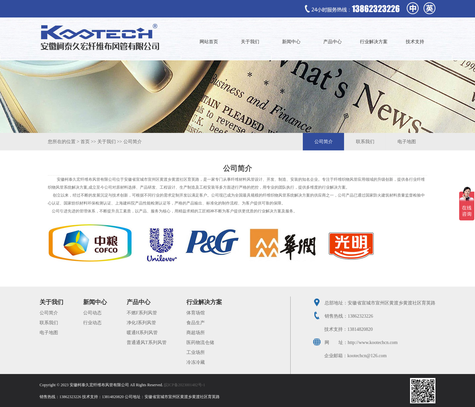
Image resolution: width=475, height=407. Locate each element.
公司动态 (92, 312)
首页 (85, 141)
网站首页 (209, 41)
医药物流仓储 (200, 342)
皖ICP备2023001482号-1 (184, 385)
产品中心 (332, 41)
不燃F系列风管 (142, 312)
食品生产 (195, 322)
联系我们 (365, 141)
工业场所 (195, 352)
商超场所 (195, 332)
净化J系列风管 (141, 322)
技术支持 (415, 41)
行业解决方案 (374, 41)
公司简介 (132, 141)
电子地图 (406, 141)
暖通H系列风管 (142, 332)
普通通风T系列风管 (147, 342)
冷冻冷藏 (195, 362)
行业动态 (92, 322)
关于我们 (250, 41)
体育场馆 (195, 312)
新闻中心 (291, 41)
